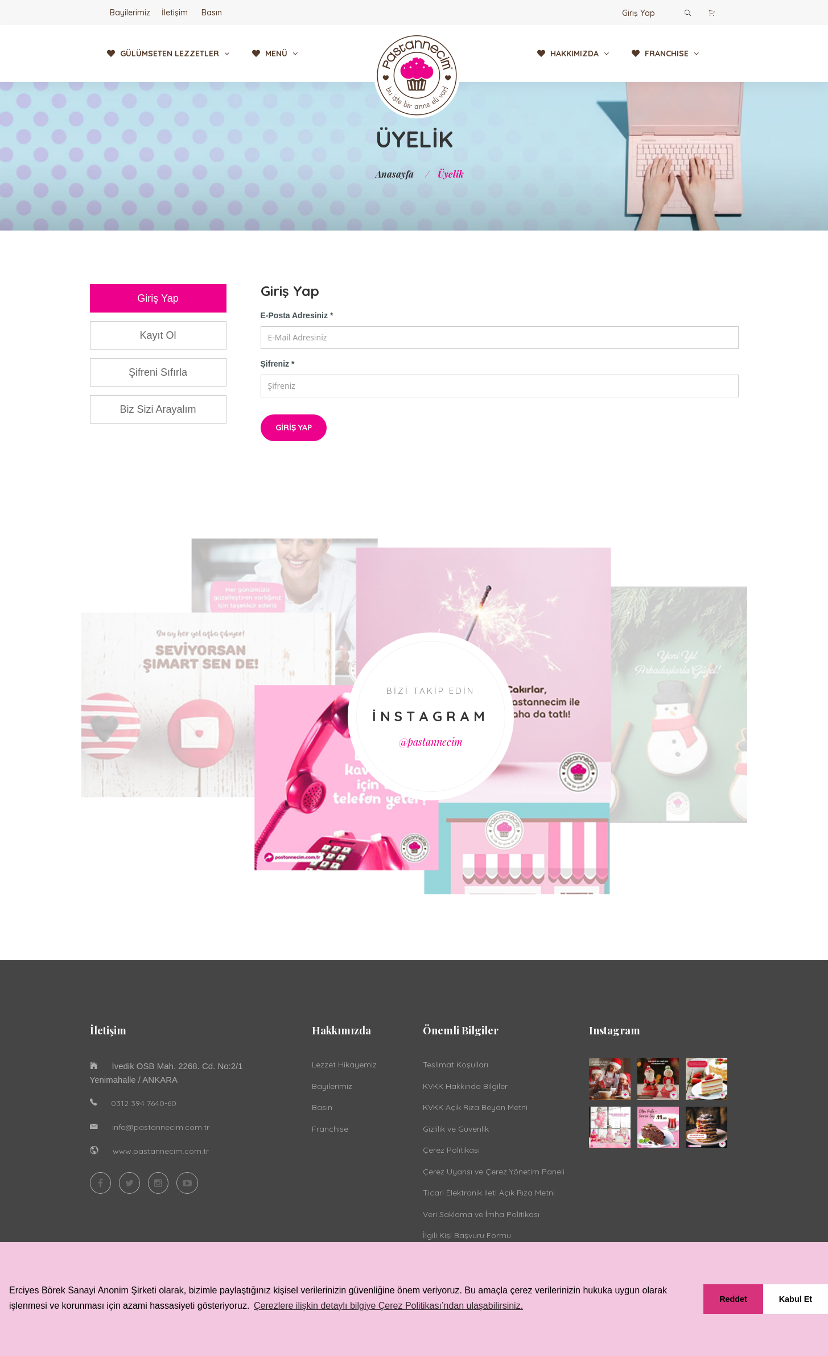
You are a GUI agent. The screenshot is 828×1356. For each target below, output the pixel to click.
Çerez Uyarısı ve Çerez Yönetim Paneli (494, 1173)
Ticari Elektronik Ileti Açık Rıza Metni (489, 1195)
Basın (211, 12)
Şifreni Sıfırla (158, 372)
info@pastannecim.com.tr (160, 1129)
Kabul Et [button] (795, 1299)
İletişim (175, 12)
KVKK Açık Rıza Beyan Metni (475, 1109)
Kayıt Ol (157, 335)
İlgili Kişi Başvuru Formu (467, 1237)
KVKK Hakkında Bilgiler (465, 1088)
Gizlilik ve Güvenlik (456, 1130)
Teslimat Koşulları (455, 1067)
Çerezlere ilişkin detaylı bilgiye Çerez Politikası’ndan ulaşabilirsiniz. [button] (388, 1305)
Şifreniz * (278, 363)
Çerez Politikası (451, 1152)
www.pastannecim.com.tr (161, 1153)
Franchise (330, 1130)
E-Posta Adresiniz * (297, 315)
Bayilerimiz (130, 12)
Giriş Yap (638, 13)
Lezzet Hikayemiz (344, 1067)
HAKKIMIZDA (573, 53)
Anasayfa (395, 174)
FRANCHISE (665, 53)
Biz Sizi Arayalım (158, 409)
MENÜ (275, 53)
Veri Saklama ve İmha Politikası (481, 1216)
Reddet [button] (733, 1299)
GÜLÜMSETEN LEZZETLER (168, 53)
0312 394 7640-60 (143, 1105)
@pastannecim (431, 743)
